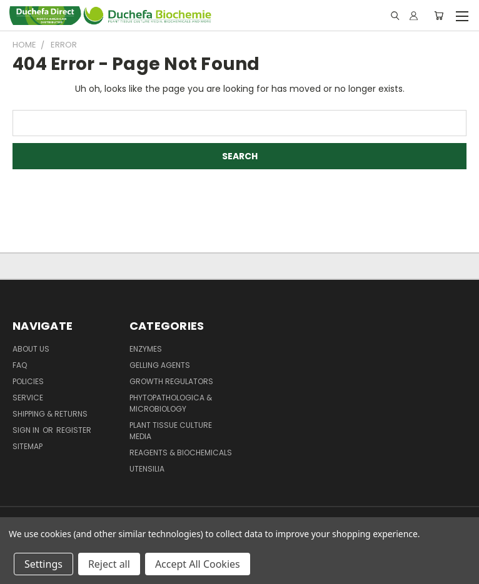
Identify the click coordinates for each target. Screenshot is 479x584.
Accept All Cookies (197, 564)
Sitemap (28, 446)
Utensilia (146, 468)
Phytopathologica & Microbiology (170, 403)
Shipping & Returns (50, 413)
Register (73, 430)
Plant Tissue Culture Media (170, 431)
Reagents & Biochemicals (180, 452)
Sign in (27, 430)
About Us (31, 349)
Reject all (109, 564)
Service (28, 397)
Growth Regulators (171, 381)
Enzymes (145, 349)
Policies (28, 381)
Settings (43, 564)
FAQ (20, 365)
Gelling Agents (159, 365)
